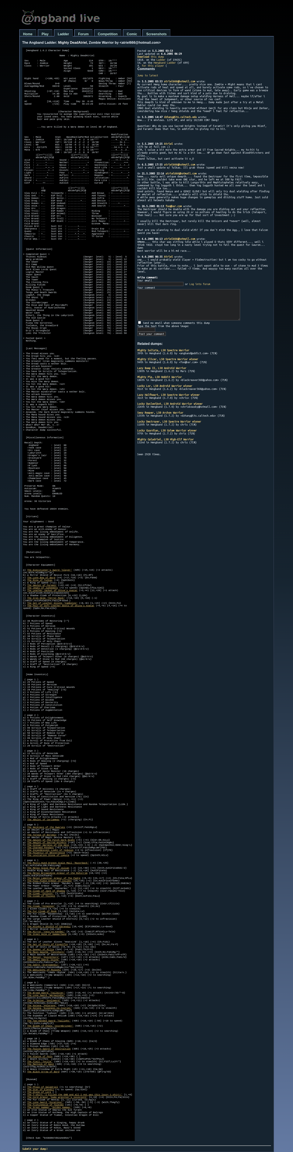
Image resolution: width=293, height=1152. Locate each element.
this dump (150, 56)
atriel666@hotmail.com (179, 81)
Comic (132, 34)
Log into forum (199, 283)
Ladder (63, 34)
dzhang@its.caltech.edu (180, 116)
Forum (83, 34)
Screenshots (156, 34)
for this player (153, 65)
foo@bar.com (173, 206)
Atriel (168, 143)
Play (45, 34)
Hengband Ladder (165, 62)
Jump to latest (147, 75)
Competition (108, 34)
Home (27, 34)
